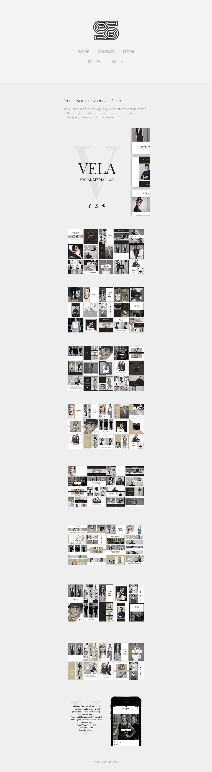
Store (128, 51)
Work (83, 51)
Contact (106, 51)
